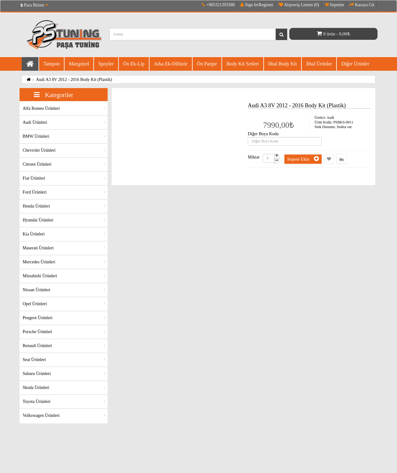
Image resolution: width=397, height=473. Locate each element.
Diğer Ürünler (355, 63)
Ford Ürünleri (35, 192)
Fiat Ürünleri (34, 178)
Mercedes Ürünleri (39, 262)
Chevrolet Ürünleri (39, 150)
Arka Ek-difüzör (171, 63)
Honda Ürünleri (36, 206)
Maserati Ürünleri (38, 248)
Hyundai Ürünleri (38, 220)
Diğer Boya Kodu (263, 134)
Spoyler (106, 63)
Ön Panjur (207, 63)
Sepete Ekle (303, 159)
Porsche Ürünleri (37, 331)
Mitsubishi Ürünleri (40, 276)
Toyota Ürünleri (37, 401)
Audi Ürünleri (35, 122)
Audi (330, 117)
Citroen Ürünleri (37, 164)
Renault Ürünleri (37, 345)
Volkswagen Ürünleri (41, 415)
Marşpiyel (79, 63)
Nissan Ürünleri (36, 290)
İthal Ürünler (319, 63)
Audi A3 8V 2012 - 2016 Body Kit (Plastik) (74, 79)
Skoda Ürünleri (36, 387)
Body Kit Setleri (242, 63)
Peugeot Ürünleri (37, 317)
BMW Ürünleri (36, 136)
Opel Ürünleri (35, 303)
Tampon (51, 63)
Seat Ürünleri (34, 359)
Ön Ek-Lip (134, 63)
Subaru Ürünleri (37, 373)
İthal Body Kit (282, 63)
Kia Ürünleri (34, 234)
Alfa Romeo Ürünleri (41, 108)
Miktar (254, 157)
